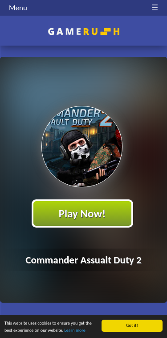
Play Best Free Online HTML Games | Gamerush (83, 31)
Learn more (75, 331)
